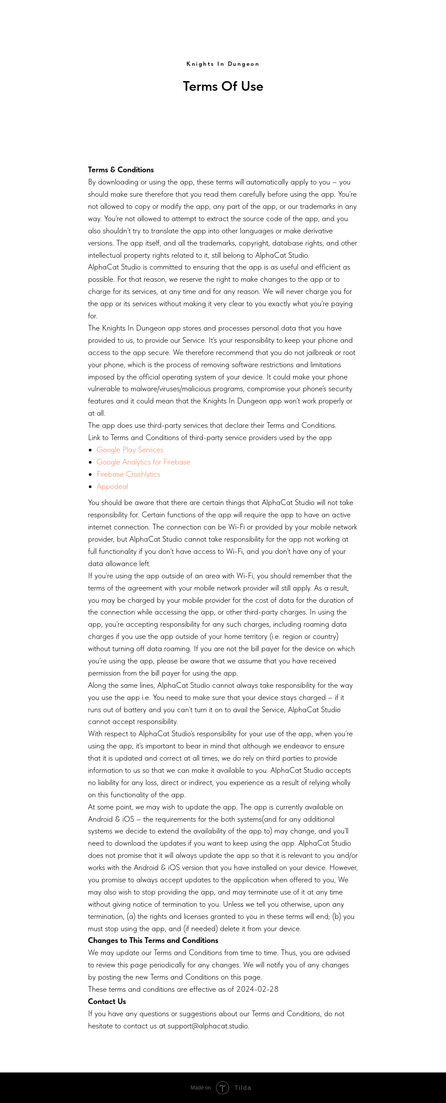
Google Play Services (130, 449)
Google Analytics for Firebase (143, 461)
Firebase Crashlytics (128, 473)
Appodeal (112, 486)
